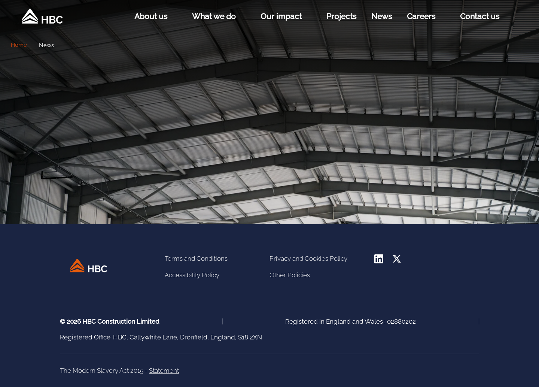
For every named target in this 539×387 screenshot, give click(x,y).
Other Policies (290, 275)
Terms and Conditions (196, 258)
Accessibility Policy (192, 275)
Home (19, 45)
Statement (164, 370)
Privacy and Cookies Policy (308, 258)
